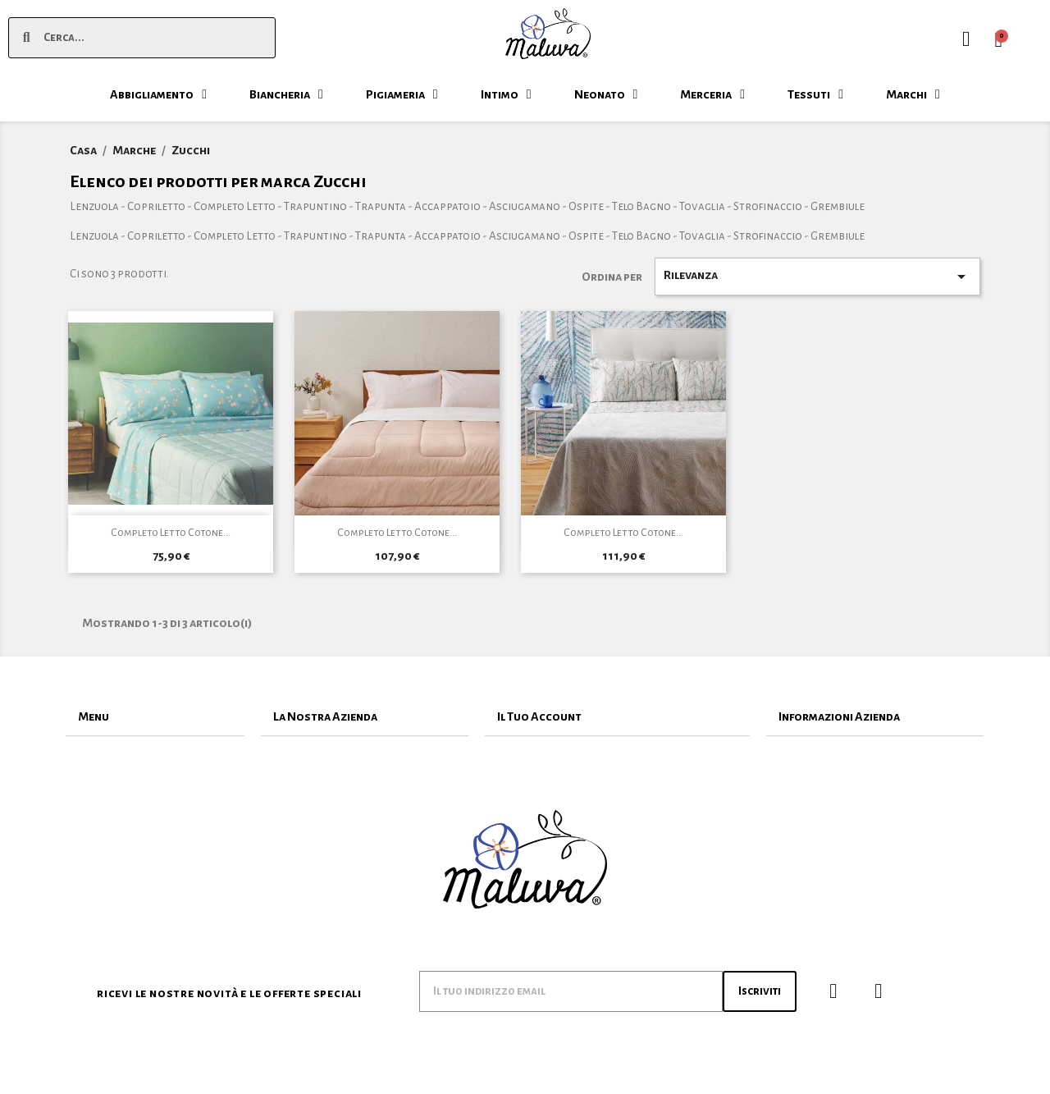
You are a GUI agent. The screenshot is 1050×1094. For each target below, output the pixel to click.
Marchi (913, 94)
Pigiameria (402, 94)
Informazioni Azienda (839, 716)
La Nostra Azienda (325, 716)
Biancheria (286, 94)
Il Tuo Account (539, 716)
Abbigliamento (158, 94)
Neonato (606, 94)
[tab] (155, 717)
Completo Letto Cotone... (171, 532)
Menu (93, 716)
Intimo (506, 94)
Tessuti (815, 94)
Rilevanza (818, 276)
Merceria (712, 94)
